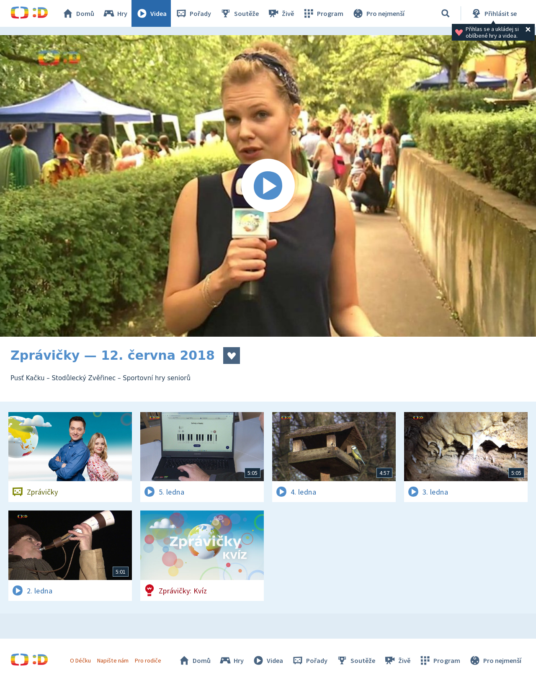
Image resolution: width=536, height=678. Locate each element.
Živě (280, 13)
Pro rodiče (148, 660)
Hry (115, 13)
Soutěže (239, 13)
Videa (151, 13)
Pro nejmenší (378, 13)
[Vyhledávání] (445, 13)
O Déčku (80, 660)
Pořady (193, 13)
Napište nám (112, 660)
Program (322, 13)
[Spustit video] (268, 186)
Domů (78, 13)
